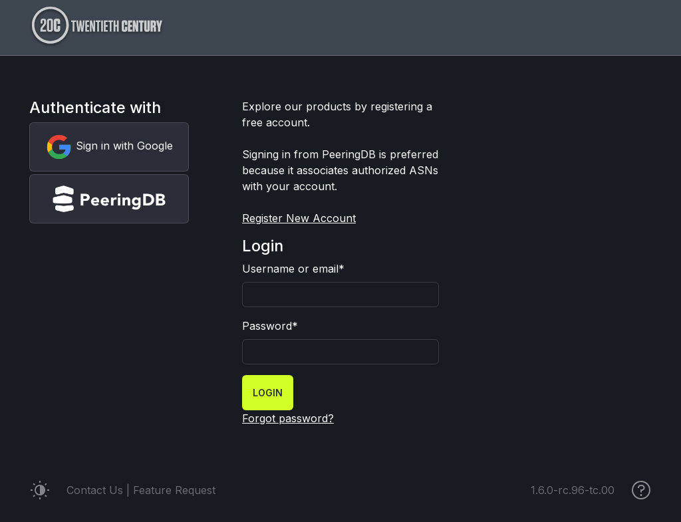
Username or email (293, 268)
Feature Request (174, 490)
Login (268, 392)
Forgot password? (288, 418)
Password (270, 325)
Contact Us (95, 490)
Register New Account (299, 218)
